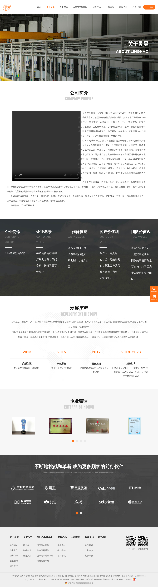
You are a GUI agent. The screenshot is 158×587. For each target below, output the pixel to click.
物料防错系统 (43, 561)
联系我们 (136, 7)
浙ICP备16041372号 (124, 579)
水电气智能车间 (80, 7)
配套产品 (96, 7)
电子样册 (89, 555)
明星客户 (14, 566)
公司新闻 (89, 545)
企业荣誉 (14, 555)
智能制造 (27, 550)
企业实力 (64, 7)
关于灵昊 (50, 7)
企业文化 (14, 550)
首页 (39, 7)
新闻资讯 (123, 7)
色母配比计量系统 (45, 555)
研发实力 (27, 545)
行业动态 (89, 550)
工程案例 (110, 7)
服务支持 (27, 555)
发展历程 (14, 561)
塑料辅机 (61, 555)
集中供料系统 (43, 550)
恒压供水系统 (43, 545)
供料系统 (61, 550)
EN (151, 7)
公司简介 (14, 545)
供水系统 (61, 545)
